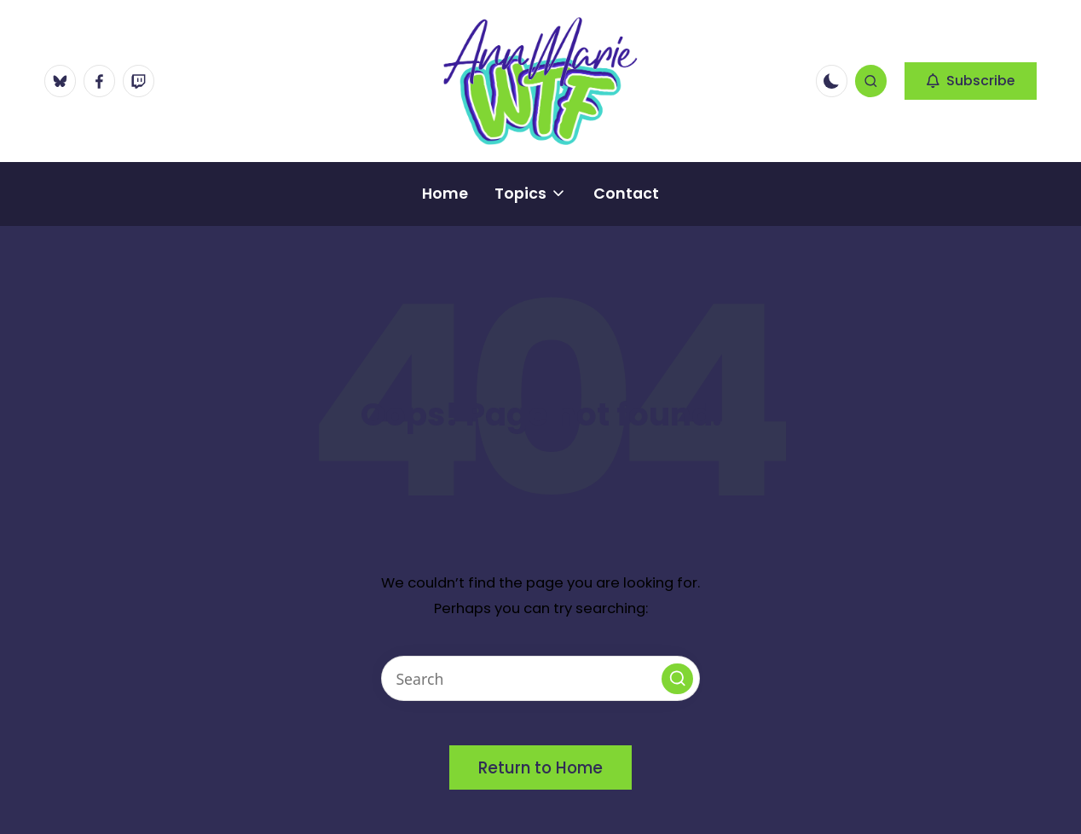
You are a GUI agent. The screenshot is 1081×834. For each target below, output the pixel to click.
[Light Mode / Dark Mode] (831, 80)
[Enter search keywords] (540, 678)
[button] (971, 81)
